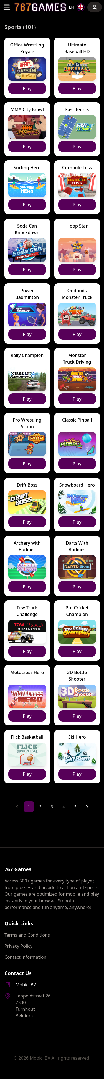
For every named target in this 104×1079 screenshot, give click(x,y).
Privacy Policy (18, 946)
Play (27, 88)
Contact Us (18, 973)
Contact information (25, 957)
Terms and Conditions (27, 935)
